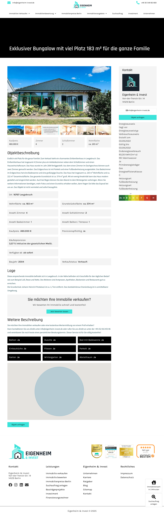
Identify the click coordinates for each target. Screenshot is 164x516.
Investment (133, 13)
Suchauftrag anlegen (57, 485)
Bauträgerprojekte (55, 489)
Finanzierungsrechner (57, 497)
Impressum (126, 473)
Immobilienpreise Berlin (72, 13)
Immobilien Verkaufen (19, 13)
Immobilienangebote (97, 13)
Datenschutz (127, 477)
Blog (85, 485)
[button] (10, 95)
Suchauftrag (117, 13)
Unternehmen (149, 13)
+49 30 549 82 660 (149, 4)
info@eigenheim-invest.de (23, 4)
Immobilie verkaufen (57, 473)
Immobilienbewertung (45, 13)
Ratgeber (87, 481)
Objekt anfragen (18, 424)
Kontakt (87, 493)
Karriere (87, 477)
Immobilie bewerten (56, 477)
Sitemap (87, 489)
